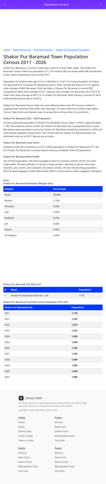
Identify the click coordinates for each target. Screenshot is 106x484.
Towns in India (26, 440)
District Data (24, 431)
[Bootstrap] (30, 398)
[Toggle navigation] (101, 4)
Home (6, 49)
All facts (59, 422)
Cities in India (25, 435)
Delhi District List (22, 49)
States (21, 426)
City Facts (60, 440)
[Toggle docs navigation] (4, 4)
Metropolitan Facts (65, 435)
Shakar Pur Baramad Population (73, 49)
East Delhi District (43, 49)
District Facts (61, 431)
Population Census (56, 4)
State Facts (60, 426)
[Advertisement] (53, 29)
